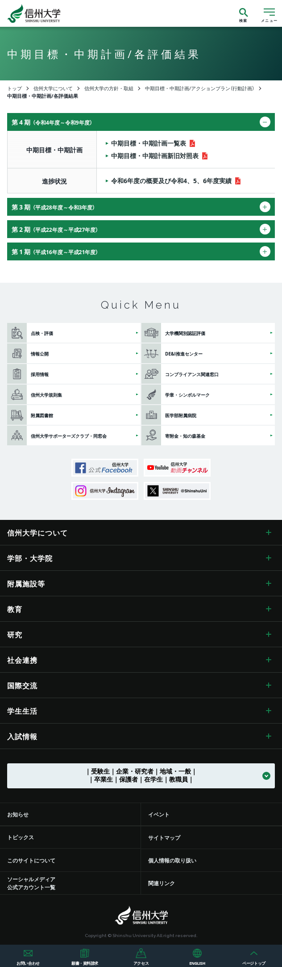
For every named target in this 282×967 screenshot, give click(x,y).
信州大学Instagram (104, 491)
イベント (159, 814)
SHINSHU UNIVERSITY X (177, 491)
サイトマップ (164, 837)
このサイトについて (31, 860)
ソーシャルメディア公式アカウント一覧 (31, 883)
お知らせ (18, 814)
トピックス (20, 837)
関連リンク (161, 883)
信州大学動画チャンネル (177, 468)
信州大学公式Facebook (104, 468)
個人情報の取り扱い (172, 860)
